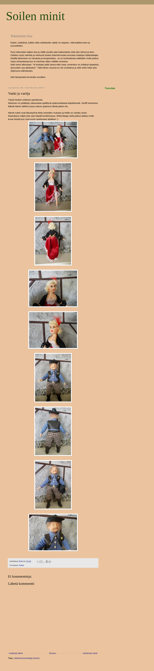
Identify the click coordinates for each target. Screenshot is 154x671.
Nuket (21, 565)
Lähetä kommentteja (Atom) (27, 658)
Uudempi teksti (16, 653)
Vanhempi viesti (90, 653)
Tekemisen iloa (21, 36)
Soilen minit (35, 16)
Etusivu (52, 653)
